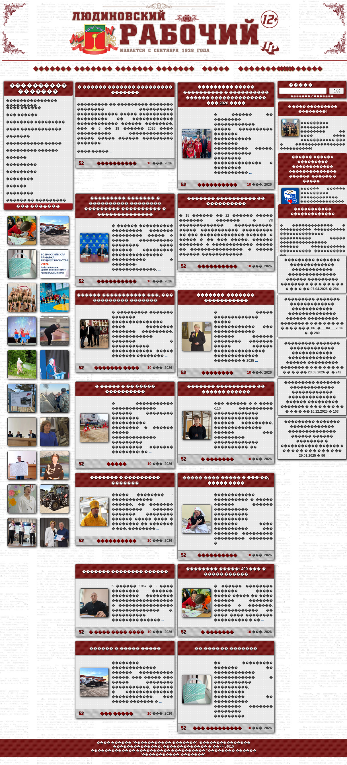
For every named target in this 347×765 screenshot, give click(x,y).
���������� (257, 68)
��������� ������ (32, 150)
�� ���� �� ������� (226, 648)
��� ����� (116, 713)
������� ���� (116, 367)
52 (81, 163)
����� (215, 68)
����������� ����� (33, 143)
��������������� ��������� (31, 101)
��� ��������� (217, 728)
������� (52, 68)
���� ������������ (33, 129)
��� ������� (38, 206)
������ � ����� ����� (125, 648)
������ (16, 158)
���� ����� (94, 151)
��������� (21, 165)
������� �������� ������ (125, 571)
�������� (298, 68)
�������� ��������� (35, 122)
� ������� (217, 459)
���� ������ (23, 108)
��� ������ (22, 115)
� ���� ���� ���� (116, 632)
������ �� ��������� (36, 200)
